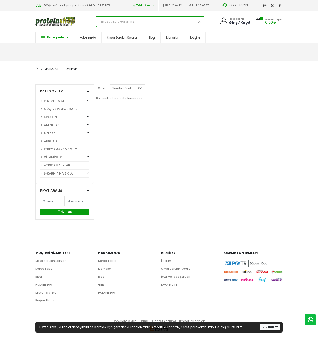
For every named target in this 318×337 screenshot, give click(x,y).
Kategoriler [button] (51, 91)
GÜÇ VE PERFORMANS (58, 109)
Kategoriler (53, 37)
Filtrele (65, 211)
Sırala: (102, 88)
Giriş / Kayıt (240, 22)
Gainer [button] (64, 133)
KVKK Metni (169, 284)
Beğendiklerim (45, 300)
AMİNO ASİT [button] (64, 124)
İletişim (195, 37)
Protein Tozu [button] (64, 100)
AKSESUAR (50, 141)
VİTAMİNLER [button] (64, 157)
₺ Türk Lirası (142, 5)
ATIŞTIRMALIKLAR (55, 165)
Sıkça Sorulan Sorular (122, 37)
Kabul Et (270, 327)
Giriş (101, 284)
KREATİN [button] (64, 116)
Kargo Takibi (44, 269)
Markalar (172, 37)
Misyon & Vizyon (46, 292)
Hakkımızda (88, 37)
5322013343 (235, 5)
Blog (152, 37)
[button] (258, 22)
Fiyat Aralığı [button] (51, 190)
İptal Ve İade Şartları (175, 277)
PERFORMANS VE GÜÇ (58, 149)
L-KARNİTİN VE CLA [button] (64, 173)
